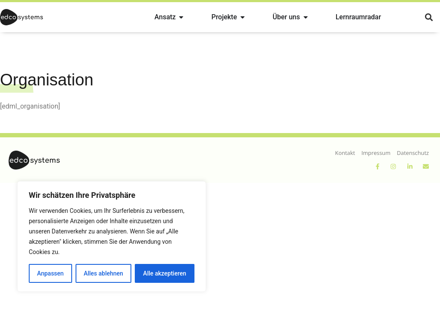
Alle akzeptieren (164, 273)
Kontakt (345, 153)
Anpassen (50, 273)
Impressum (376, 153)
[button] (429, 17)
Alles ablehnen (103, 273)
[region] (111, 236)
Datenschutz (413, 153)
